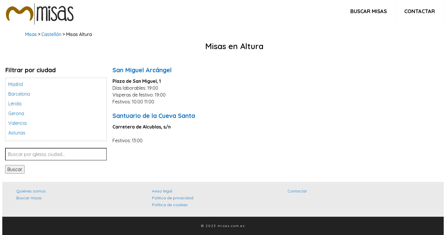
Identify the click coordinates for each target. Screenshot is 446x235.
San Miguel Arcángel (142, 70)
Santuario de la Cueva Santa (153, 115)
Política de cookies (170, 204)
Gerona (16, 113)
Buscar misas (368, 11)
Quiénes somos (31, 191)
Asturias (16, 133)
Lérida (14, 104)
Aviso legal (162, 191)
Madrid (15, 84)
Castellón (51, 34)
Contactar (419, 11)
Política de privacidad (172, 197)
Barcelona (19, 94)
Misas (31, 34)
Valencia (17, 123)
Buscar (14, 169)
